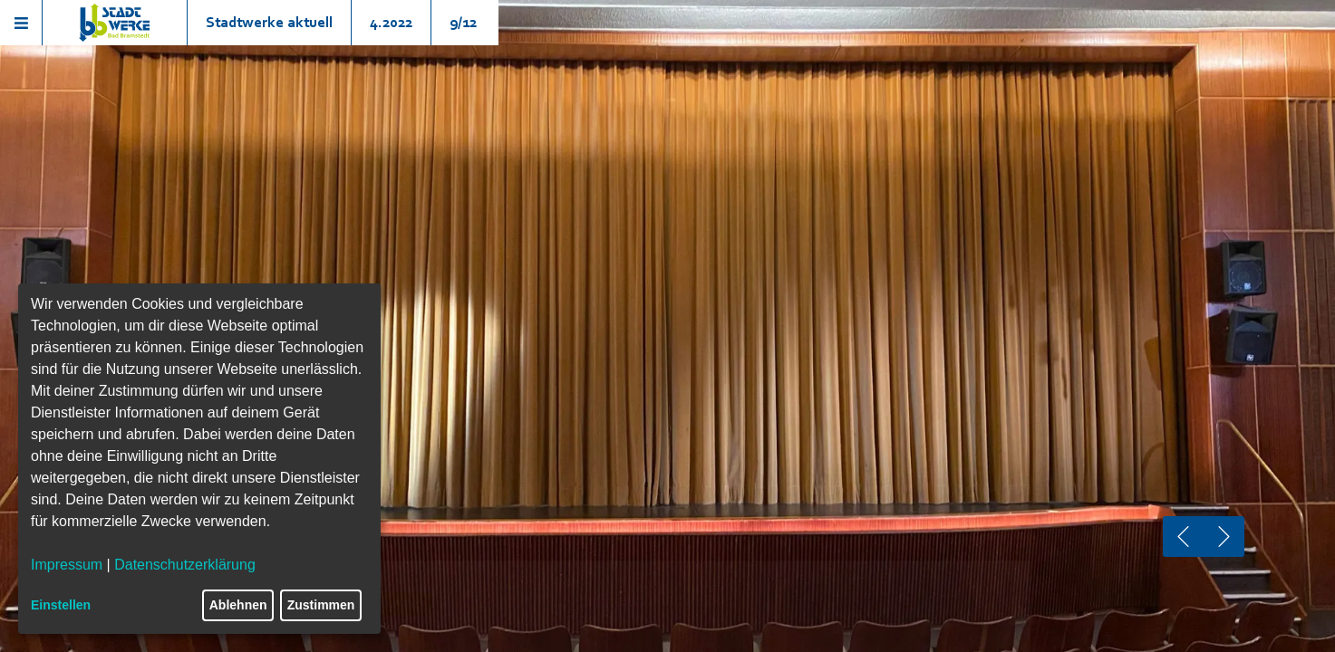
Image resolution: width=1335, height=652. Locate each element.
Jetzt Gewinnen (667, 533)
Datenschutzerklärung (185, 564)
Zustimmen (321, 605)
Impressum (66, 564)
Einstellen (61, 605)
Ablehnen (238, 605)
